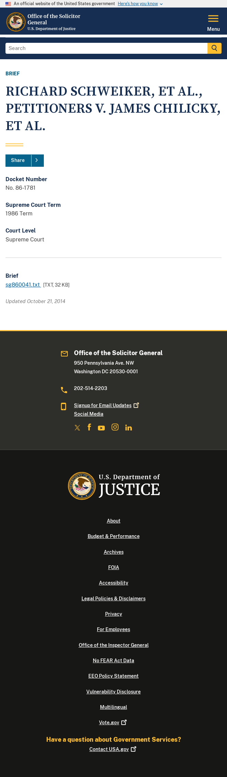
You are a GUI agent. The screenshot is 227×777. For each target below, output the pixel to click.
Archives (114, 552)
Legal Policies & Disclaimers (113, 598)
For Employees (113, 629)
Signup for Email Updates (107, 405)
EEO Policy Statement (113, 676)
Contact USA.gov (113, 749)
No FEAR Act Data (113, 660)
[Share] (24, 160)
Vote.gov (113, 722)
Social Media (88, 414)
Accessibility (113, 583)
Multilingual (113, 707)
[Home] (43, 30)
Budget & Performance (114, 536)
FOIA (113, 567)
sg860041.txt (23, 284)
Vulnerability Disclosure (113, 691)
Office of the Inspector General (114, 645)
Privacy (113, 614)
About (114, 521)
